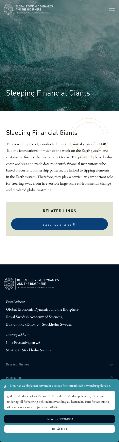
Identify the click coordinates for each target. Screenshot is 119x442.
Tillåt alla (59, 429)
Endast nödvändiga (59, 419)
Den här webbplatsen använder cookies (36, 386)
